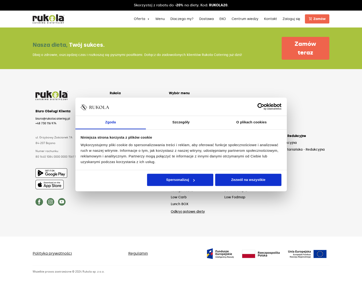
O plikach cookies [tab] (251, 122)
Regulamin (138, 253)
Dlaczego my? (182, 19)
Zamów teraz (305, 48)
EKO (222, 19)
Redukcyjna (287, 143)
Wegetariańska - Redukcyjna (301, 150)
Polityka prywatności (52, 253)
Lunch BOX (179, 204)
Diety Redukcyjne (292, 136)
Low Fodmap (234, 197)
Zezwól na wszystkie (248, 180)
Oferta (142, 19)
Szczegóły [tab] (181, 122)
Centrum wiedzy (245, 19)
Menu (160, 19)
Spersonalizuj (180, 180)
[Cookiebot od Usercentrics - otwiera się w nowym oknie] (260, 106)
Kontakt (270, 19)
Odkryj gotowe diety (188, 212)
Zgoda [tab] (110, 122)
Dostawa (206, 19)
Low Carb (179, 197)
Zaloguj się (291, 19)
